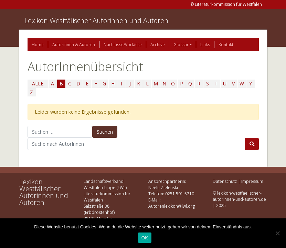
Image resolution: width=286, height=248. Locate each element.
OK (144, 237)
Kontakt (226, 45)
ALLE (37, 83)
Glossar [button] (181, 45)
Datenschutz (225, 181)
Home (38, 45)
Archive (157, 45)
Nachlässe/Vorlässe (123, 45)
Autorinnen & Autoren (73, 45)
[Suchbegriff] (136, 144)
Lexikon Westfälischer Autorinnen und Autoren (96, 20)
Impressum (252, 181)
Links (205, 45)
